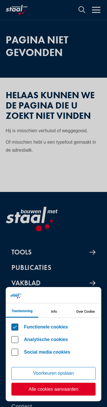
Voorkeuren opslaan (53, 373)
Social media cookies (47, 352)
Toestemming (22, 311)
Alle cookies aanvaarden (53, 389)
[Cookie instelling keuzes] (53, 344)
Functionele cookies (46, 326)
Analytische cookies (46, 339)
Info (54, 312)
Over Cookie (85, 312)
